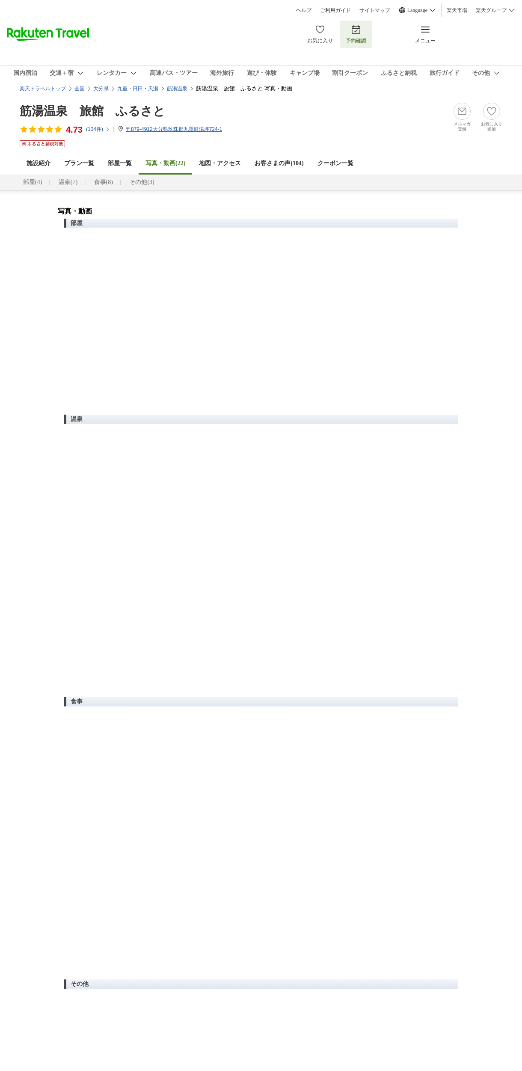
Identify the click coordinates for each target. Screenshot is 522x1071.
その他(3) (141, 182)
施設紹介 (38, 163)
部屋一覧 (120, 163)
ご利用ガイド (335, 10)
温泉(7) (68, 182)
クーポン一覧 (335, 163)
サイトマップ (374, 10)
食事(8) (103, 182)
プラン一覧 (79, 163)
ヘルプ (303, 10)
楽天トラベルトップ (43, 89)
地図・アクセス (220, 163)
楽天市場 (457, 10)
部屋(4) (32, 182)
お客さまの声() (279, 163)
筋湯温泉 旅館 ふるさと (92, 111)
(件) (98, 129)
